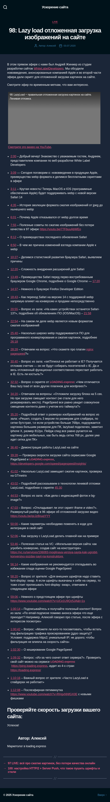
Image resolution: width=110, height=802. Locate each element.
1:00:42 (15, 629)
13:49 (14, 277)
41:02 (14, 471)
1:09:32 (15, 657)
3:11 (13, 189)
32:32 (14, 382)
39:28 (14, 455)
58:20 (14, 576)
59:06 (14, 596)
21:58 (87, 313)
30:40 (14, 361)
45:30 (58, 487)
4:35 (13, 205)
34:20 (14, 394)
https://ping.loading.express (29, 666)
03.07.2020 (70, 45)
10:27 (14, 257)
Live (55, 22)
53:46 (14, 544)
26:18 (14, 341)
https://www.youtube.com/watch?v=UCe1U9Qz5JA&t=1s (48, 601)
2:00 (13, 156)
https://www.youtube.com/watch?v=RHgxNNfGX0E (44, 694)
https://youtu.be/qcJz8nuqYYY (30, 516)
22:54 (14, 321)
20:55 (14, 309)
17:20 (96, 281)
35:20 (14, 414)
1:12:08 (15, 690)
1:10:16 (15, 678)
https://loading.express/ (26, 670)
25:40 (14, 333)
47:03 (14, 507)
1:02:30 (15, 649)
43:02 (14, 483)
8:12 (13, 237)
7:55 (13, 225)
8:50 (13, 245)
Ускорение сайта (55, 7)
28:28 (14, 349)
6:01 (13, 217)
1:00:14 (15, 609)
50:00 (14, 524)
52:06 (14, 536)
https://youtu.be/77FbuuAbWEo (60, 229)
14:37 (14, 289)
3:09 (13, 172)
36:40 (14, 447)
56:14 (14, 564)
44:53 (14, 495)
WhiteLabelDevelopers (48, 68)
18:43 (14, 297)
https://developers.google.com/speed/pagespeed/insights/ (48, 463)
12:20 (14, 269)
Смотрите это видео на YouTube (29, 147)
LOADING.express (62, 382)
